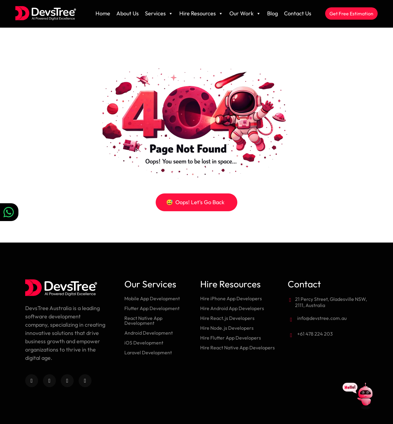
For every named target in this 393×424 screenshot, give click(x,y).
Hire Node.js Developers (227, 327)
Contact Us (297, 13)
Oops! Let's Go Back (195, 202)
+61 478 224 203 (315, 333)
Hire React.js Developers (227, 318)
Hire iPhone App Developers (231, 298)
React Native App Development (143, 320)
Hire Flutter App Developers (230, 337)
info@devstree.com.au (322, 318)
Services (159, 13)
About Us (127, 13)
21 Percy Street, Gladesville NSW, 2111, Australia (331, 302)
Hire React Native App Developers (237, 347)
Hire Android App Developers (232, 308)
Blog (272, 13)
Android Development (148, 332)
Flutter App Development (152, 308)
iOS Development (143, 342)
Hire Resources (201, 13)
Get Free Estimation (351, 13)
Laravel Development (148, 352)
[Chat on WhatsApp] (9, 212)
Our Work (245, 13)
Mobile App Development (152, 298)
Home (102, 13)
